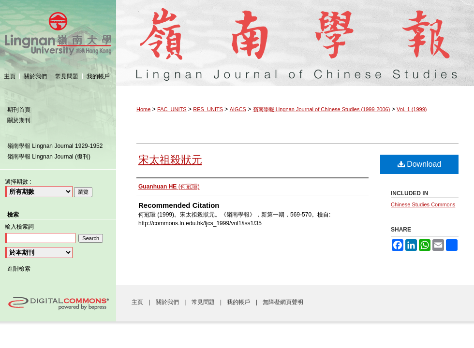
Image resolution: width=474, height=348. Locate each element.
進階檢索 (18, 268)
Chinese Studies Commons (423, 204)
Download (420, 164)
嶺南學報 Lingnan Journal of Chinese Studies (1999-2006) (295, 33)
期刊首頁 (18, 109)
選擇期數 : (18, 181)
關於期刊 (18, 120)
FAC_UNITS (172, 109)
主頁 (138, 302)
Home (143, 109)
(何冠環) (169, 186)
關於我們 (168, 302)
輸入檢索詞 (19, 226)
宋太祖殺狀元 (170, 160)
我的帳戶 (239, 302)
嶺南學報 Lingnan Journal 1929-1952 (55, 146)
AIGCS (238, 109)
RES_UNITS (208, 109)
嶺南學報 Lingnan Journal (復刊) (48, 156)
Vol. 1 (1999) (412, 109)
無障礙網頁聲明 (283, 302)
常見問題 (204, 302)
